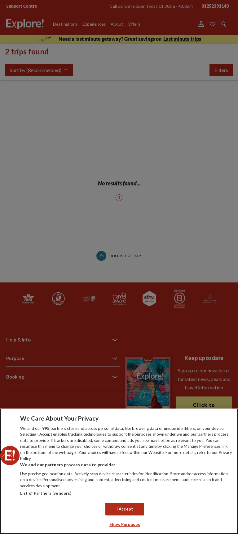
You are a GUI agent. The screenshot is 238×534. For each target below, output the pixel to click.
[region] (119, 471)
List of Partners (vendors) (45, 493)
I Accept (125, 508)
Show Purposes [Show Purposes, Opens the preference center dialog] (124, 524)
